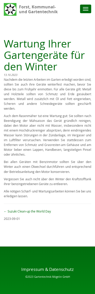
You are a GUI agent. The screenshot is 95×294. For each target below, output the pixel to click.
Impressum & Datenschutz (47, 269)
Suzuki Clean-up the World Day (27, 211)
